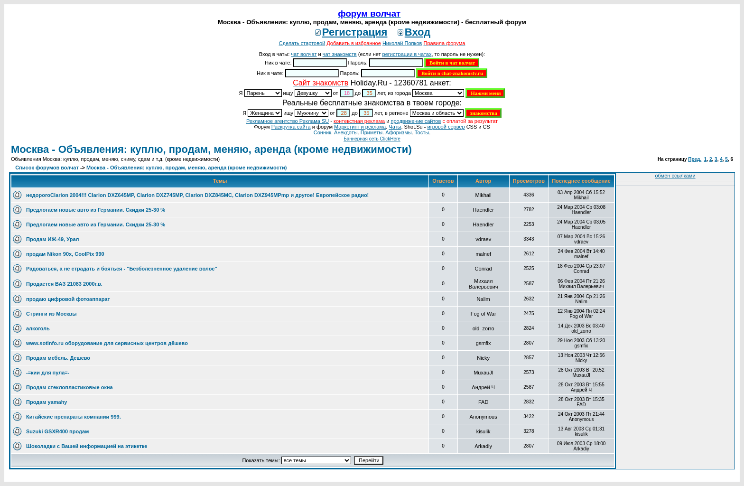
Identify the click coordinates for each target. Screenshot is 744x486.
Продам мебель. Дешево (58, 358)
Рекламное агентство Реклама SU (287, 121)
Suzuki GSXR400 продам (57, 431)
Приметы (371, 132)
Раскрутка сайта (291, 127)
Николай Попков (402, 43)
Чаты (395, 127)
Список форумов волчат (47, 167)
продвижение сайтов (416, 121)
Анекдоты (346, 132)
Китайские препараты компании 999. (73, 417)
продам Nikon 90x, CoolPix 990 (65, 254)
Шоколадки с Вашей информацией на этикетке (86, 446)
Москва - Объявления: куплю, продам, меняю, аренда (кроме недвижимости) (211, 149)
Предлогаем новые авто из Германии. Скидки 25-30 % (95, 210)
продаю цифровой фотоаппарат (68, 299)
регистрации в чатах (407, 54)
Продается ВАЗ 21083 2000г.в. (64, 284)
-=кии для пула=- (47, 372)
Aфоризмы (398, 132)
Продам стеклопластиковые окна (69, 387)
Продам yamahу (46, 402)
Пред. (694, 159)
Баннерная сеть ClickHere (372, 138)
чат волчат (303, 54)
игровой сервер (446, 127)
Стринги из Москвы (51, 314)
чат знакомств (340, 54)
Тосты (422, 132)
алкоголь (38, 328)
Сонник (322, 132)
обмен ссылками (675, 175)
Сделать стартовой (302, 43)
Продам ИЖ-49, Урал (52, 239)
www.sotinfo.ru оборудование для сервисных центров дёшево (107, 343)
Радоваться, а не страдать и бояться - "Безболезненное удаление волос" (121, 268)
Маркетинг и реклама (360, 127)
